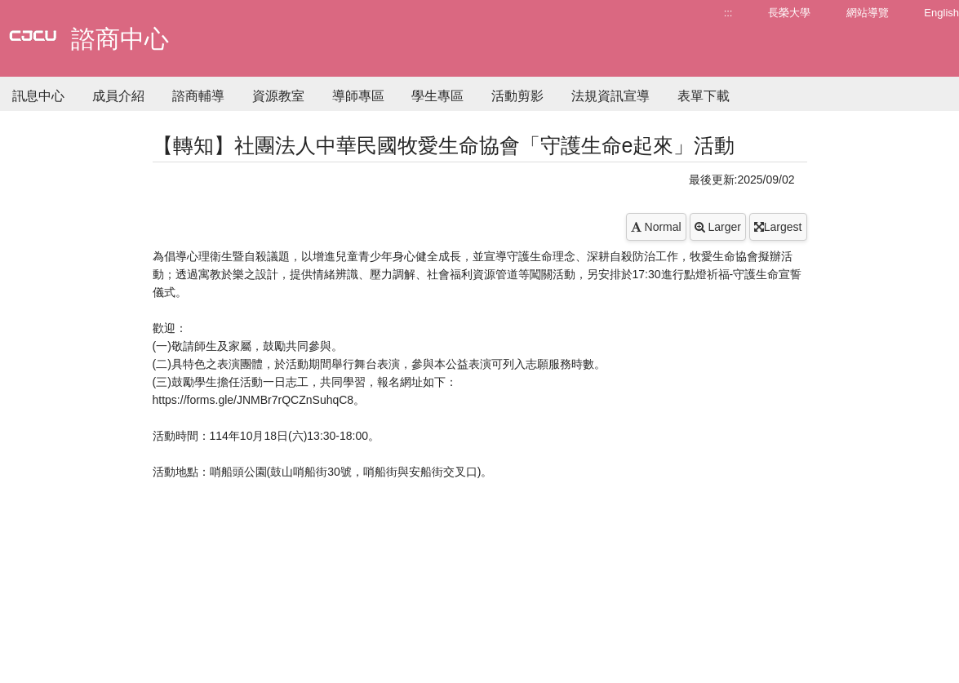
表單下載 (703, 96)
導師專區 (358, 96)
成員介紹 (118, 96)
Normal (656, 226)
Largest (778, 226)
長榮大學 (789, 13)
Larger (718, 226)
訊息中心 (38, 96)
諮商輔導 (198, 96)
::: (728, 13)
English (941, 13)
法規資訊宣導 (610, 96)
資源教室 (278, 96)
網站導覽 (867, 13)
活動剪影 (517, 96)
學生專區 (437, 96)
